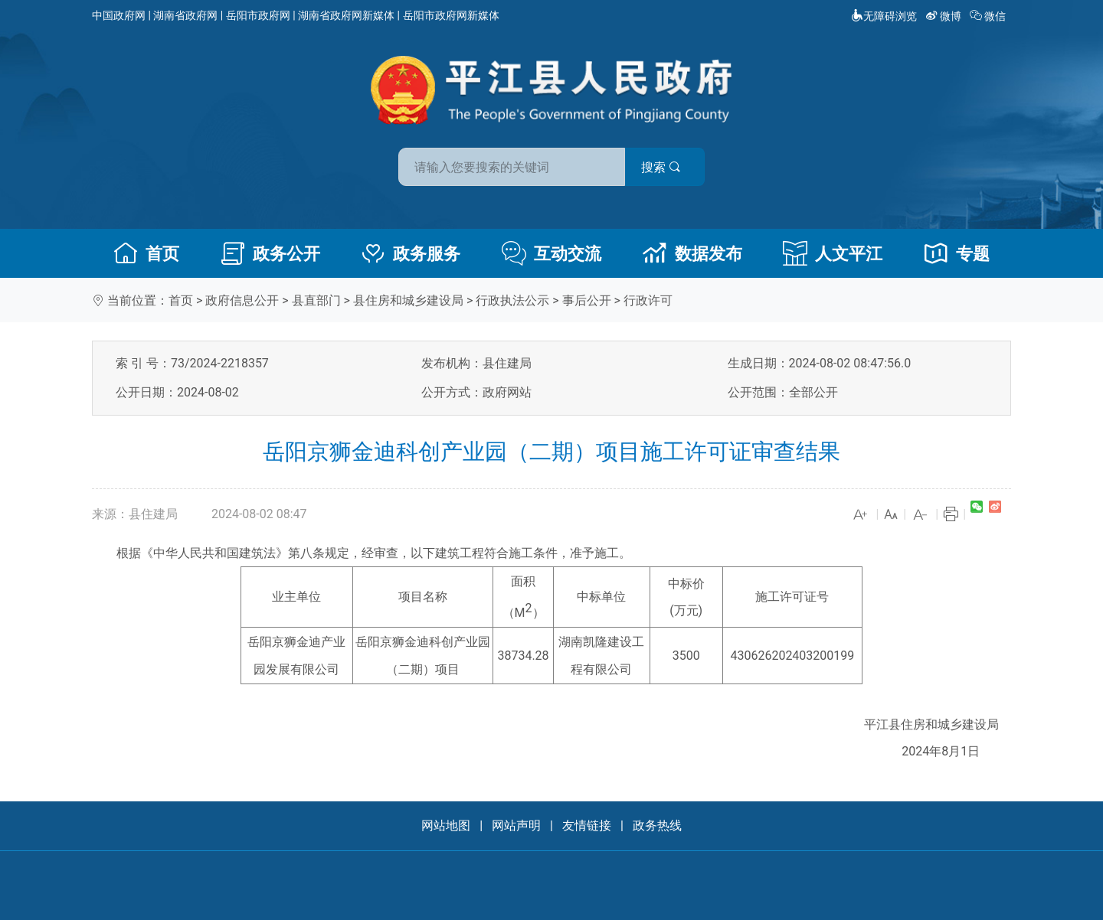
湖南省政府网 (185, 15)
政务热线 (657, 825)
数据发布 (692, 253)
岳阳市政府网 (258, 15)
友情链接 (586, 825)
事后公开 (586, 300)
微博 (944, 16)
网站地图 (445, 825)
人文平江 (832, 253)
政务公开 (270, 253)
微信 (989, 16)
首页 (146, 253)
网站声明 (516, 825)
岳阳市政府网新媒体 (451, 15)
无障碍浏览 (884, 16)
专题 (957, 253)
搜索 (661, 167)
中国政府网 (119, 15)
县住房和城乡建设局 (408, 300)
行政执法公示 (512, 300)
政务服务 (410, 253)
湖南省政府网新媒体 (346, 15)
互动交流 (551, 253)
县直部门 (316, 300)
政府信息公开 (242, 300)
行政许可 (648, 300)
